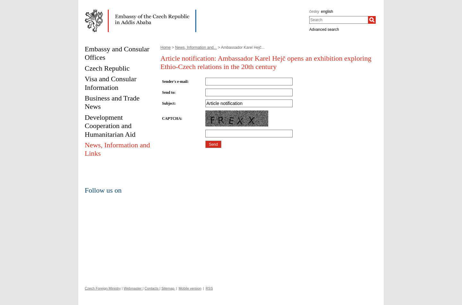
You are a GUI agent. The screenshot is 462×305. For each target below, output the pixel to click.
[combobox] (338, 20)
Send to (168, 92)
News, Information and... (196, 47)
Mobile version (190, 288)
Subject (168, 103)
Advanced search (324, 29)
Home (165, 47)
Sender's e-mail (174, 81)
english (327, 11)
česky (314, 11)
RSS (209, 288)
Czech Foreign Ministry (103, 288)
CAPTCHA (171, 118)
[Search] (372, 20)
